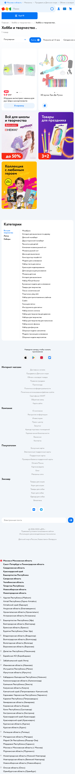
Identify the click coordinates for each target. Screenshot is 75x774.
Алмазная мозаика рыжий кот (34, 247)
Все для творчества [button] (8, 232)
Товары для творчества (31, 287)
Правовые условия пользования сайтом (37, 531)
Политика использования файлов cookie (37, 392)
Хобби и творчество (21, 22)
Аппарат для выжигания (31, 277)
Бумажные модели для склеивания (36, 284)
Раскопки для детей (30, 244)
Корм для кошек (37, 485)
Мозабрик (26, 231)
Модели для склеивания (32, 261)
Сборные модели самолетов (33, 331)
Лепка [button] (6, 236)
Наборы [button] (7, 239)
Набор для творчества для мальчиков (37, 321)
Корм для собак (37, 493)
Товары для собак (37, 489)
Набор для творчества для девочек (36, 314)
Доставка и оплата (37, 370)
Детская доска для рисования (34, 271)
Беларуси (53, 539)
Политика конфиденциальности (37, 388)
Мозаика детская (29, 274)
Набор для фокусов (30, 327)
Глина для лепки (28, 304)
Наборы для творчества (32, 317)
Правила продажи (37, 381)
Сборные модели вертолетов (34, 337)
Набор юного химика (31, 311)
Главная (5, 22)
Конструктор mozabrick (32, 257)
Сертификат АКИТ (37, 396)
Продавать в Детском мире (37, 373)
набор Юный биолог (31, 281)
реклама (33, 158)
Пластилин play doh (30, 294)
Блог (37, 470)
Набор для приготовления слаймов (36, 297)
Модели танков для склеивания (35, 334)
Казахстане (42, 539)
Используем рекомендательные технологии (37, 534)
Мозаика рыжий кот (30, 251)
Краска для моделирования (33, 267)
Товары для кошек (37, 482)
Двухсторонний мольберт (33, 241)
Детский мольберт (30, 237)
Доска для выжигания (31, 254)
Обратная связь (37, 400)
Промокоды (37, 385)
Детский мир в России (27, 539)
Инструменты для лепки (32, 307)
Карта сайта (37, 403)
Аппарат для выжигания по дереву (36, 234)
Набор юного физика (31, 324)
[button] (20, 15)
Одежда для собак (37, 497)
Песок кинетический (31, 291)
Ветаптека (37, 500)
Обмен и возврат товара (37, 377)
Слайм (24, 301)
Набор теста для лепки (31, 264)
